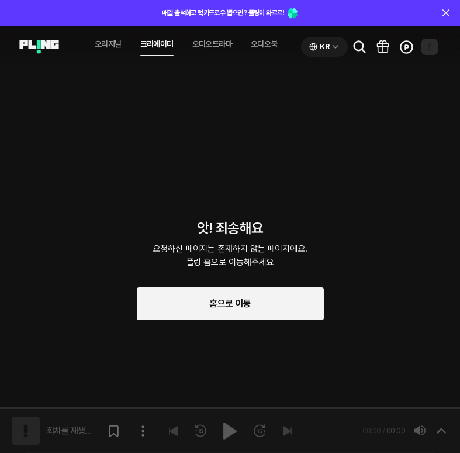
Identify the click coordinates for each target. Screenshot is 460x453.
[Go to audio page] (39, 47)
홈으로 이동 (229, 303)
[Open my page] (429, 47)
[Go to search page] (359, 47)
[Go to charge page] (406, 47)
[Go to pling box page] (383, 47)
